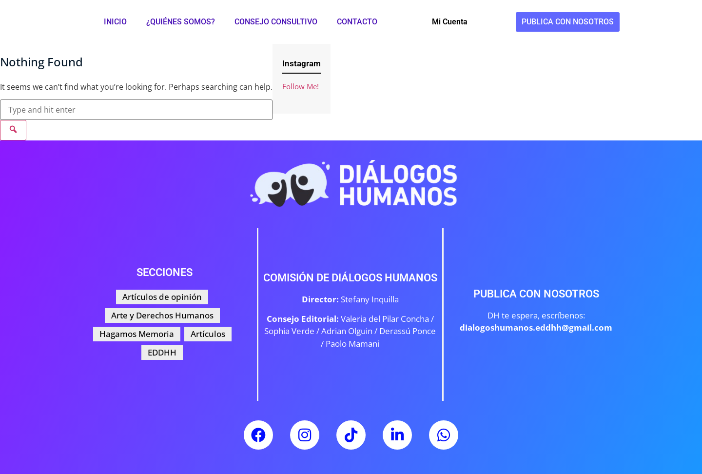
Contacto (357, 21)
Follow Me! (300, 86)
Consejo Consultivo (275, 21)
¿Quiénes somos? (180, 21)
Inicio (115, 21)
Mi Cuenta (450, 21)
